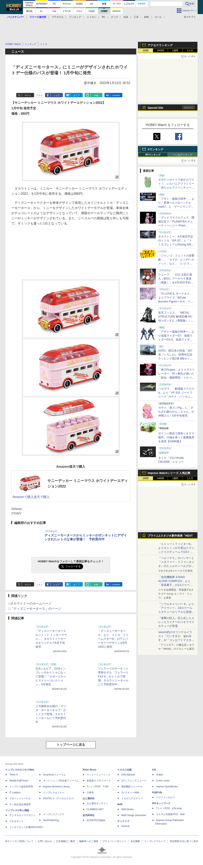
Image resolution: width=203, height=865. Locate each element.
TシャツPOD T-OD (97, 786)
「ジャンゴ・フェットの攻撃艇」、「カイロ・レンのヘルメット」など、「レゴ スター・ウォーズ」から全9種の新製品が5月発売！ (176, 263)
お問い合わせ (45, 841)
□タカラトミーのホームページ (30, 603)
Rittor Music (89, 769)
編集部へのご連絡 (88, 841)
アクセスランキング (160, 45)
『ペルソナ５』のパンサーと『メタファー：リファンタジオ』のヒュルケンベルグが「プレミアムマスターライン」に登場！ (176, 565)
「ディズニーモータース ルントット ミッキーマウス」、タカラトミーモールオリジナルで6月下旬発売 (51, 638)
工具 (136, 17)
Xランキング (155, 149)
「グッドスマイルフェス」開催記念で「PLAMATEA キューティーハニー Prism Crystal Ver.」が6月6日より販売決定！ (176, 225)
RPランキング (153, 154)
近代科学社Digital (96, 820)
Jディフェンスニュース (133, 780)
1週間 (175, 50)
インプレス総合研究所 (21, 786)
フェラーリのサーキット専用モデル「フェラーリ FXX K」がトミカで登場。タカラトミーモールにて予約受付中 (113, 676)
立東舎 (90, 792)
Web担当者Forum (18, 780)
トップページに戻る (70, 744)
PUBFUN (157, 792)
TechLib (125, 826)
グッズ (114, 17)
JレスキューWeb (130, 792)
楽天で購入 (42, 497)
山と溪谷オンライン (97, 803)
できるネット (16, 821)
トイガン (91, 17)
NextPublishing (51, 820)
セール (158, 17)
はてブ (76, 95)
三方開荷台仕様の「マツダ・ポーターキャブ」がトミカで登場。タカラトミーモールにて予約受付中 (50, 714)
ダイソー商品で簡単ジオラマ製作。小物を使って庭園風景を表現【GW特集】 (176, 437)
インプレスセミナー (53, 792)
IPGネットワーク (161, 803)
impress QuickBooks (167, 786)
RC (103, 17)
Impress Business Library (56, 786)
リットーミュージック (98, 774)
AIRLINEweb (128, 774)
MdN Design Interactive (133, 815)
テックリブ (123, 821)
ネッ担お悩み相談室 (20, 804)
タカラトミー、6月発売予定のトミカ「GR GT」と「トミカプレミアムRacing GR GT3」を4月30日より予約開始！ (175, 244)
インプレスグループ (155, 841)
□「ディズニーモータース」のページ (34, 608)
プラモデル (58, 17)
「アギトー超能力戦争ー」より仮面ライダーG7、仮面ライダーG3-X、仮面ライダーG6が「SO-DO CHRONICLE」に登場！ (176, 339)
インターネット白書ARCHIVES (26, 827)
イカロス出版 (124, 769)
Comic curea (162, 780)
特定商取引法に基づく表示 (184, 841)
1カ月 (190, 50)
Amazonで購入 (23, 497)
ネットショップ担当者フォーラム (61, 780)
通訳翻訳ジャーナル (132, 786)
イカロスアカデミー (132, 798)
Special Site (155, 107)
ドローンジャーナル (20, 798)
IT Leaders (15, 792)
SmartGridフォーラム (54, 774)
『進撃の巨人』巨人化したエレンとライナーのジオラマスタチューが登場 (176, 622)
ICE (154, 769)
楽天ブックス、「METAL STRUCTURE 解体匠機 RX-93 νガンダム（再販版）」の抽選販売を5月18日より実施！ (176, 320)
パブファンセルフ (165, 797)
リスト (39, 95)
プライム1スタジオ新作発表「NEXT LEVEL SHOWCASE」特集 (170, 536)
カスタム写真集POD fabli (170, 814)
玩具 (126, 17)
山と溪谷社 (89, 798)
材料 (146, 17)
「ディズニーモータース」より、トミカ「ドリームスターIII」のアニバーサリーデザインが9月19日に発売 (113, 638)
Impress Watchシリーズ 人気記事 (169, 473)
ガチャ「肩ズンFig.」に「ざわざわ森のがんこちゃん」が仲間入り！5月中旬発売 (176, 411)
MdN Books (127, 809)
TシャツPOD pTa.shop (169, 808)
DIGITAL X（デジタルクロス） (59, 798)
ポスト (28, 95)
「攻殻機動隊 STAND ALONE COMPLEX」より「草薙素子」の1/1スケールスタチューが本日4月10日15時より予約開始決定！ (176, 584)
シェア (56, 95)
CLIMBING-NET (95, 809)
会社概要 (135, 841)
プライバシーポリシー (114, 841)
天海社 (159, 774)
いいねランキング (182, 154)
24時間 (160, 50)
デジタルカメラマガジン (22, 815)
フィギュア (75, 17)
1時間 (146, 50)
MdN (120, 804)
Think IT (13, 774)
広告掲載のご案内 (65, 841)
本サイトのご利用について (19, 841)
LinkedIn (116, 95)
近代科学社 (89, 815)
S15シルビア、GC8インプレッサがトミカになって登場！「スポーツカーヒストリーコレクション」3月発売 (50, 676)
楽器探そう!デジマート (99, 780)
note (96, 95)
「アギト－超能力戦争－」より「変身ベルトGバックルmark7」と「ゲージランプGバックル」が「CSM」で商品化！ (176, 206)
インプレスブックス (53, 814)
